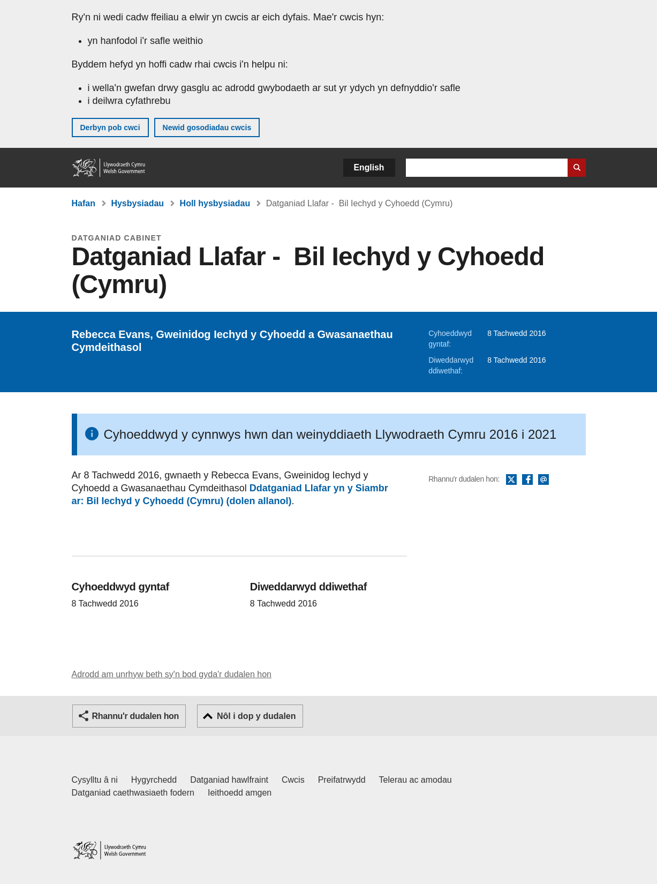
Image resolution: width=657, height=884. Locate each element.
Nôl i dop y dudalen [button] (256, 716)
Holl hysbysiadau (215, 203)
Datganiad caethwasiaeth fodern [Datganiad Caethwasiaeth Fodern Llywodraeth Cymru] (133, 792)
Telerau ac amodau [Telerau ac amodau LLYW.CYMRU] (415, 779)
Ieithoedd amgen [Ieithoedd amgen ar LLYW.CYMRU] (239, 792)
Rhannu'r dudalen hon (135, 716)
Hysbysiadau (137, 203)
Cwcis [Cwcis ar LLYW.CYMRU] (293, 779)
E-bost (543, 480)
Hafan (83, 203)
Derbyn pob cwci (110, 127)
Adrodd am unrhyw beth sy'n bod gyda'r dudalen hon (171, 674)
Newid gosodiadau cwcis (207, 127)
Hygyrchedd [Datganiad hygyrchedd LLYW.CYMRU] (154, 779)
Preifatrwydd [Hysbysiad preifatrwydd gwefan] (342, 779)
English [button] (369, 167)
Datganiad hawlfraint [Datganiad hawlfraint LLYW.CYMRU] (229, 779)
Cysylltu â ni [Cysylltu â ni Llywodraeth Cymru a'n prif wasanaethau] (95, 779)
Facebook (527, 480)
